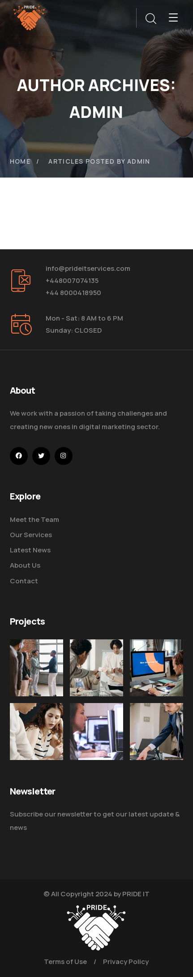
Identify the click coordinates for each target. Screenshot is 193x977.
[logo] (29, 17)
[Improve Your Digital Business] (36, 735)
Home (20, 161)
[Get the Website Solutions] (96, 745)
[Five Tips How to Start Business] (156, 752)
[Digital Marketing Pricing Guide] (96, 667)
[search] (150, 18)
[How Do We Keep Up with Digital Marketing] (156, 667)
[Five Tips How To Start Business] (36, 667)
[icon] (19, 456)
